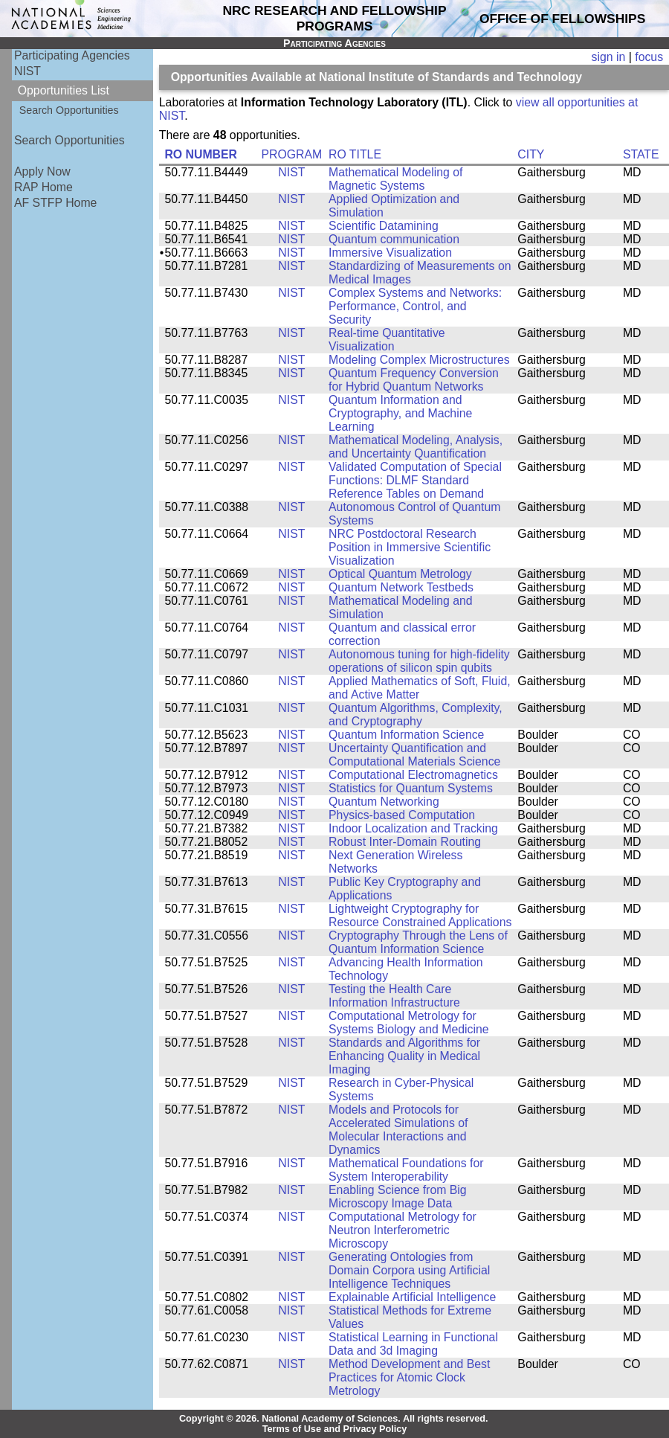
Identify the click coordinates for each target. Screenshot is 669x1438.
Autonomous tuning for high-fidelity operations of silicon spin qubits (419, 661)
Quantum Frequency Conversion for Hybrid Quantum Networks (414, 380)
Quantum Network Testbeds (401, 587)
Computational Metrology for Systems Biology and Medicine (409, 1023)
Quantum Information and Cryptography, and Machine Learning (400, 413)
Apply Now (42, 171)
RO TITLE (355, 154)
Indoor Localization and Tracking (413, 828)
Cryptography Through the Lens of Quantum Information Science (418, 942)
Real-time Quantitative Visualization (387, 340)
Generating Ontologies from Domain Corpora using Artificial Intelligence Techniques (409, 1270)
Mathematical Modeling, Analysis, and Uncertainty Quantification (415, 447)
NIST (27, 71)
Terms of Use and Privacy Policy (334, 1429)
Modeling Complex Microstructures (419, 359)
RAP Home (43, 187)
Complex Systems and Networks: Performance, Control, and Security (415, 306)
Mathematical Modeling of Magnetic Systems (395, 179)
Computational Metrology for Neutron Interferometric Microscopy (402, 1230)
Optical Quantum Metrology (400, 574)
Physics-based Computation (402, 815)
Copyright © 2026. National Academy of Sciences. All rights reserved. (333, 1418)
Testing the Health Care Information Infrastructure (394, 996)
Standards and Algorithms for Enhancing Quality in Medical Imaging (404, 1056)
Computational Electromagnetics (413, 774)
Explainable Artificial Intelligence (412, 1297)
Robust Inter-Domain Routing (405, 841)
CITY (530, 154)
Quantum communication (394, 239)
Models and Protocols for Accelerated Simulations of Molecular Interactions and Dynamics (398, 1129)
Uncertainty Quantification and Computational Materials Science (414, 755)
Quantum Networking (384, 801)
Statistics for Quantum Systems (411, 788)
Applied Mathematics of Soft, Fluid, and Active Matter (420, 688)
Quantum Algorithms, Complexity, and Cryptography (415, 715)
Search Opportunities (69, 110)
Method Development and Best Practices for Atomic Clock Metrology (409, 1377)
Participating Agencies (72, 55)
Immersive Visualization (390, 252)
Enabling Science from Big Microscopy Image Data (398, 1197)
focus (649, 57)
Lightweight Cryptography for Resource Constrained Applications (420, 915)
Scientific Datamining (384, 225)
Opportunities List (63, 90)
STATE (641, 154)
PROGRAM (291, 154)
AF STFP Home (55, 202)
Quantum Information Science (406, 734)
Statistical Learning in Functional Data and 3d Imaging (413, 1344)
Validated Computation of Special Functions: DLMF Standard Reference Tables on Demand (415, 480)
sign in (609, 57)
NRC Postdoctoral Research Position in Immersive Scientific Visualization (410, 547)
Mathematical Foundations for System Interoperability (406, 1170)
